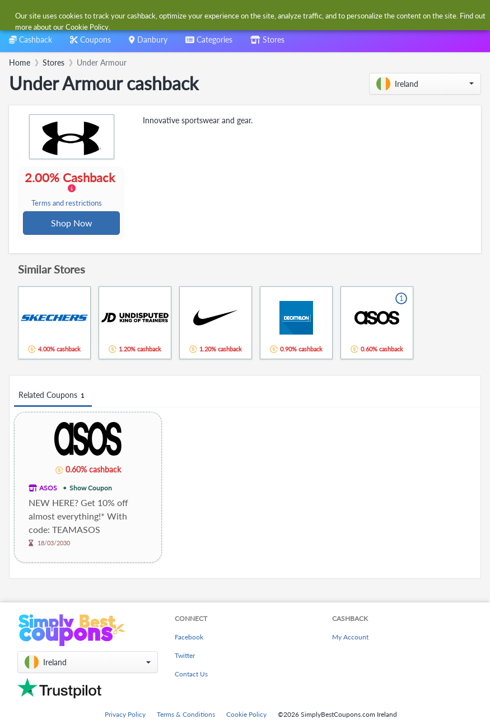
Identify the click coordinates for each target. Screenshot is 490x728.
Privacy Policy (125, 714)
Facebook (189, 637)
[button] (425, 84)
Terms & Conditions (186, 714)
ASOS (48, 489)
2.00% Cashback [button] (71, 189)
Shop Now (71, 223)
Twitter (185, 655)
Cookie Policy (246, 714)
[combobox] (233, 16)
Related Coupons (52, 396)
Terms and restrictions (67, 203)
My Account (350, 637)
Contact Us (191, 674)
